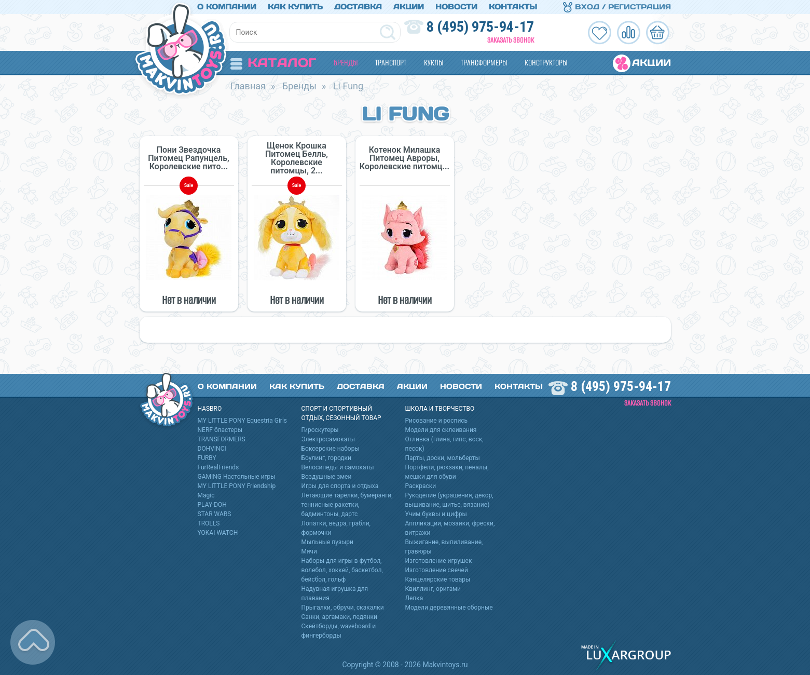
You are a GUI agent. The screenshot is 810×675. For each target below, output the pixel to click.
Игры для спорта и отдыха (340, 486)
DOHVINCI (212, 448)
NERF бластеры (220, 430)
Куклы (433, 62)
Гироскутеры (320, 430)
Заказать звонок (510, 40)
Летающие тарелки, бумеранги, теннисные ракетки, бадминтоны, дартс (347, 505)
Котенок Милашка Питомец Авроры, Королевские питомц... (404, 158)
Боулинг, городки (326, 458)
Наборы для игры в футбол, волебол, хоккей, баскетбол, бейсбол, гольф (342, 570)
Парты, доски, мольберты (442, 458)
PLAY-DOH (212, 504)
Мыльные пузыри (327, 542)
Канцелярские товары (438, 579)
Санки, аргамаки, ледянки (339, 616)
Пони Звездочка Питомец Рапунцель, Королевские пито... (188, 158)
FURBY (207, 458)
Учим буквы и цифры (436, 514)
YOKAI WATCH (218, 532)
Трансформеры (484, 62)
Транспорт (390, 62)
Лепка (414, 598)
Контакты (513, 6)
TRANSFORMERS (221, 439)
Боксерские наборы (330, 448)
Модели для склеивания (441, 430)
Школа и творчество (440, 408)
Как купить (295, 6)
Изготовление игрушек (438, 560)
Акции (408, 6)
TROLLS (209, 523)
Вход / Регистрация (617, 6)
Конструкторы (546, 62)
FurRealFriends (218, 467)
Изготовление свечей (436, 570)
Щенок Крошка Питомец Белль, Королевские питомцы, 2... (296, 158)
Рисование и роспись (436, 420)
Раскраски (420, 486)
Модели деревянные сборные (449, 607)
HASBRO (210, 408)
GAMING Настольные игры (237, 476)
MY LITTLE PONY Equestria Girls (242, 420)
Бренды (346, 62)
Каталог (273, 63)
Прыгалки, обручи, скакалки (342, 607)
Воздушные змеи (326, 476)
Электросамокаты (328, 439)
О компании (226, 6)
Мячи (309, 551)
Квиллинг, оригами (433, 588)
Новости (456, 6)
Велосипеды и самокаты (337, 467)
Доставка (358, 6)
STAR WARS (214, 514)
